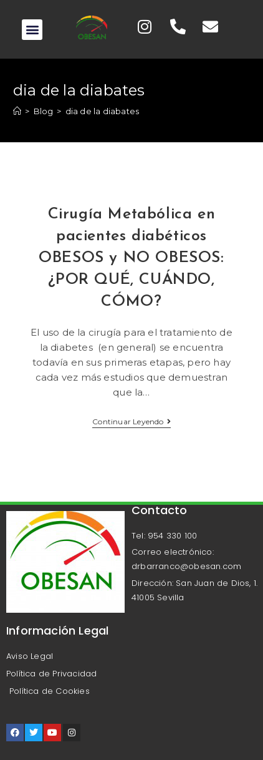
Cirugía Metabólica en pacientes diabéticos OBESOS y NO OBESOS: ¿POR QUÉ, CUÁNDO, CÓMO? (131, 258)
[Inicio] (17, 111)
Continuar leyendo (131, 421)
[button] (32, 29)
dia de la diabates (102, 111)
